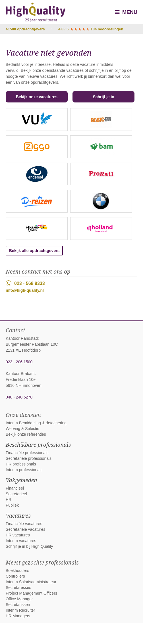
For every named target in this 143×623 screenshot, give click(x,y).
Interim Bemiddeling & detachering (36, 423)
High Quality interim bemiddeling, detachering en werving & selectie (35, 12)
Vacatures (18, 515)
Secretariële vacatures (25, 529)
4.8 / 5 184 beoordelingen (90, 29)
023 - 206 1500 (19, 362)
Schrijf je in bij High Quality (29, 546)
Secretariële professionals (28, 458)
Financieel (15, 488)
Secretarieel (16, 494)
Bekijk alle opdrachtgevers (34, 250)
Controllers (15, 576)
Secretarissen (18, 604)
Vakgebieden (21, 480)
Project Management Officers (31, 593)
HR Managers (18, 616)
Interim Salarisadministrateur (31, 582)
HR (8, 499)
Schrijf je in (103, 97)
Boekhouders (17, 570)
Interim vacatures (21, 540)
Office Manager (19, 599)
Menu (126, 12)
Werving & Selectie (22, 428)
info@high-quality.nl (25, 290)
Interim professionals (24, 469)
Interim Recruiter (20, 610)
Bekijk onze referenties (26, 434)
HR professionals (21, 464)
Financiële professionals (27, 452)
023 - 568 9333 (25, 283)
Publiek (12, 505)
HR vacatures (18, 535)
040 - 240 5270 (19, 397)
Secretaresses (18, 587)
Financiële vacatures (24, 523)
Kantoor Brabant (20, 373)
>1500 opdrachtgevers (25, 29)
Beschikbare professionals (38, 444)
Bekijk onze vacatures (36, 97)
